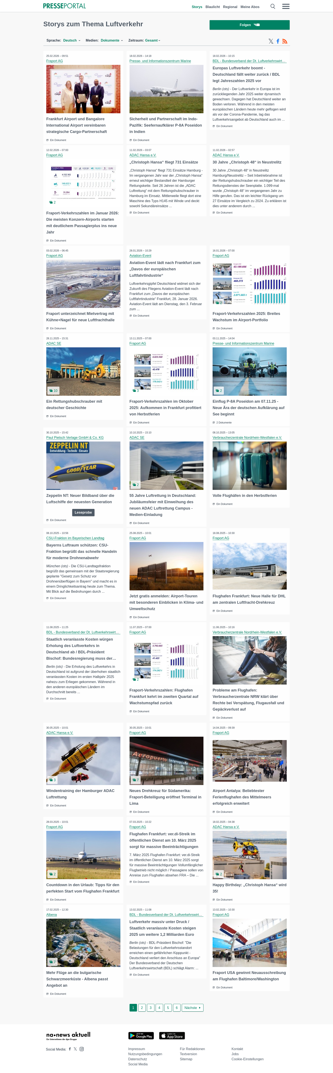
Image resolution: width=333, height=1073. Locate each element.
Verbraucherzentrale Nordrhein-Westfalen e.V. (247, 437)
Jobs (235, 1052)
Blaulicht (213, 7)
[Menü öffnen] (286, 6)
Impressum (136, 1047)
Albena (52, 913)
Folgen (250, 25)
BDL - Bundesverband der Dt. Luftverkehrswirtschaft (252, 61)
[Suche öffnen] (273, 6)
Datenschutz (137, 1057)
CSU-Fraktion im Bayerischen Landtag (75, 537)
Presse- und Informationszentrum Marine (160, 61)
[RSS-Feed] (285, 42)
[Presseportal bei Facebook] (68, 1048)
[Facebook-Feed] (277, 42)
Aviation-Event (141, 256)
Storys (197, 7)
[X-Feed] (271, 42)
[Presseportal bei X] (74, 1048)
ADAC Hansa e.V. (143, 155)
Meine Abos (250, 7)
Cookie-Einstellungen (247, 1057)
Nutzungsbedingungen (145, 1052)
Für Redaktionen (192, 1047)
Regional (230, 7)
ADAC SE (54, 343)
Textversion (188, 1052)
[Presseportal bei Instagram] (80, 1047)
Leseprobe (83, 512)
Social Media (138, 1063)
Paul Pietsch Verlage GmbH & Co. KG (75, 437)
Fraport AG (55, 61)
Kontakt (237, 1047)
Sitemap (186, 1057)
